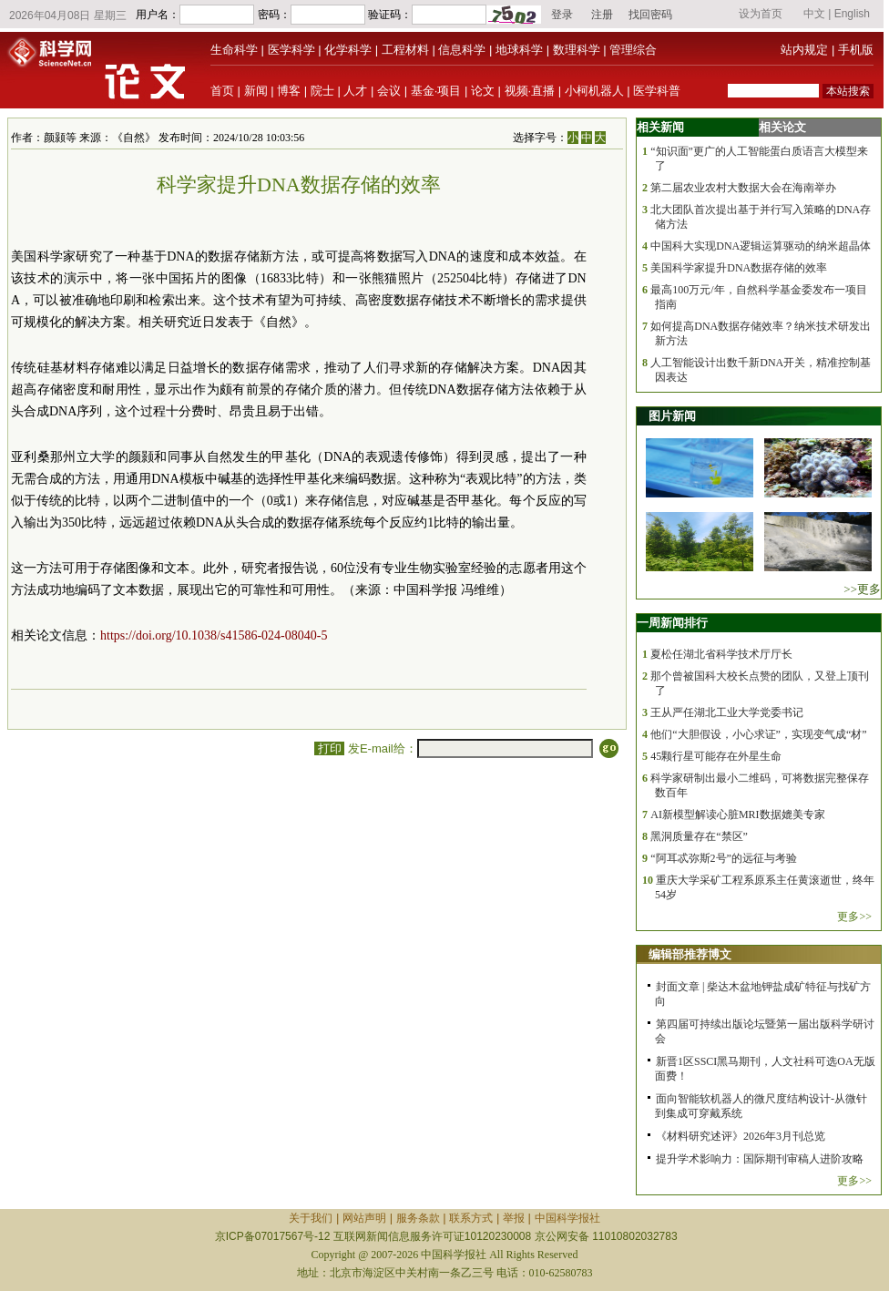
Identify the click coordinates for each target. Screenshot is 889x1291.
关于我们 (310, 1218)
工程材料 (405, 49)
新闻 (256, 90)
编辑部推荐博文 (690, 954)
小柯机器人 (594, 90)
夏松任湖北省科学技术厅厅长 (721, 654)
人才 (355, 90)
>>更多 (862, 589)
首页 (222, 90)
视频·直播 (530, 90)
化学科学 (348, 49)
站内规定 (804, 49)
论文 (483, 90)
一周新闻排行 (672, 623)
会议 (389, 90)
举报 (514, 1218)
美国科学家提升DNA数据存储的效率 (738, 267)
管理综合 (633, 49)
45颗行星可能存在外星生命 (716, 756)
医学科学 (291, 49)
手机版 (856, 49)
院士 (322, 90)
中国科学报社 (567, 1218)
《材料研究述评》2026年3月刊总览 (740, 1136)
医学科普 (656, 90)
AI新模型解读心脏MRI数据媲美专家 (737, 814)
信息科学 (461, 49)
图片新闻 (672, 416)
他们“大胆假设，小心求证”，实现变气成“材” (758, 734)
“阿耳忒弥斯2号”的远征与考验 (723, 858)
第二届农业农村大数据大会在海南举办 (743, 187)
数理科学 (576, 49)
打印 (329, 748)
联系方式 (471, 1218)
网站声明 (364, 1218)
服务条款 (418, 1218)
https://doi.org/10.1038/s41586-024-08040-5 (213, 635)
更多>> (854, 916)
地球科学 (519, 49)
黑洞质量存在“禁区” (699, 836)
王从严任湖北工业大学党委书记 (726, 712)
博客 (289, 90)
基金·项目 (436, 90)
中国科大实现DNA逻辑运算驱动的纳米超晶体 (760, 246)
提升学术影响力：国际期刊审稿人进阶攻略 (759, 1159)
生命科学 (234, 49)
